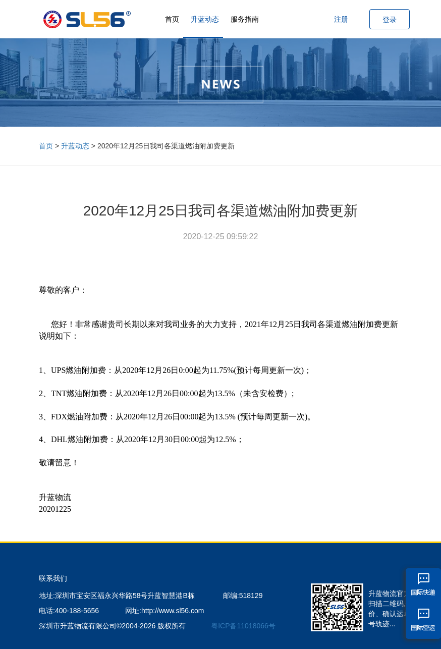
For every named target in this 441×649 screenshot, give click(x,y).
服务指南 (245, 19)
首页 (172, 19)
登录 (389, 20)
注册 (341, 19)
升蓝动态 (205, 19)
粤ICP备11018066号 (243, 626)
